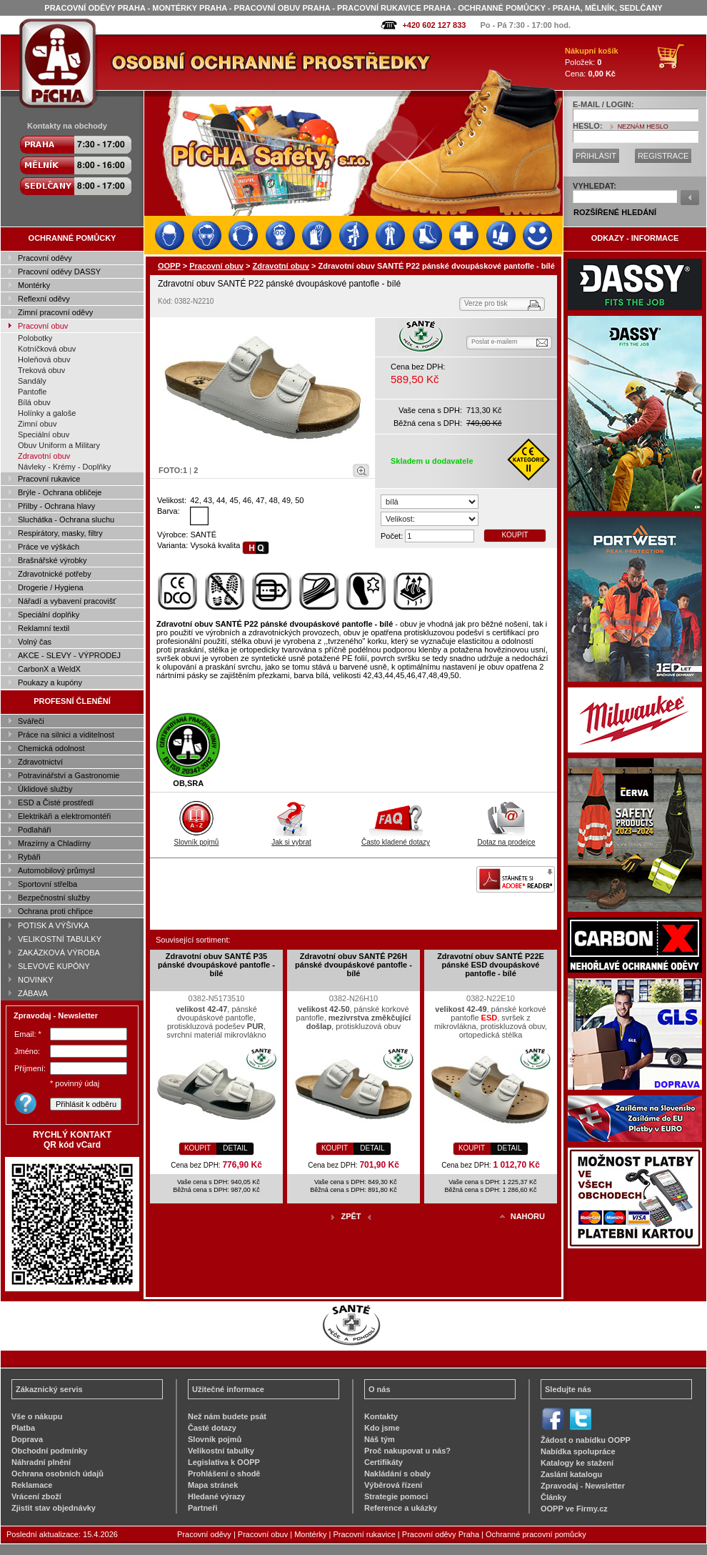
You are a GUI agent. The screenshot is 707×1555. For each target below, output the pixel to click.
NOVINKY (36, 979)
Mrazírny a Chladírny (54, 843)
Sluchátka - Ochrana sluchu (66, 519)
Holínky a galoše (47, 413)
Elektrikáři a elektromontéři (64, 816)
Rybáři (29, 857)
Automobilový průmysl (56, 870)
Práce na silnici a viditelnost (66, 734)
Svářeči (31, 721)
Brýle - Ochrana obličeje (59, 492)
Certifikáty (383, 1462)
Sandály (32, 381)
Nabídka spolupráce (578, 1451)
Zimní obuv (37, 423)
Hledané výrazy (216, 1496)
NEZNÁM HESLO (643, 126)
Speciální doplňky (48, 614)
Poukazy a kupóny (50, 682)
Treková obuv (41, 370)
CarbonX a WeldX (49, 669)
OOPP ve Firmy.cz (574, 1508)
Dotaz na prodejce (506, 838)
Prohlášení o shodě (224, 1473)
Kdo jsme (382, 1428)
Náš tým (379, 1439)
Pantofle (32, 391)
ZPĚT (351, 1216)
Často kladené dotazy (395, 838)
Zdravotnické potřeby (54, 574)
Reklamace (32, 1485)
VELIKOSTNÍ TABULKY (59, 939)
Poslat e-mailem (494, 341)
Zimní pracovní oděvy (55, 312)
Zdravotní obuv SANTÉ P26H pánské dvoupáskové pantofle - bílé (353, 965)
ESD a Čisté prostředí (56, 802)
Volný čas (34, 641)
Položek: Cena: (591, 62)
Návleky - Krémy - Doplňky (64, 466)
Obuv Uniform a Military (59, 445)
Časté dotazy (212, 1428)
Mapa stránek (213, 1485)
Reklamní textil (43, 628)
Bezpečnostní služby (54, 897)
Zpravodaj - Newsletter (583, 1485)
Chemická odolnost (51, 748)
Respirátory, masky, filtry (60, 533)
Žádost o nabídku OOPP (586, 1440)
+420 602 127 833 (434, 25)
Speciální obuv (43, 434)
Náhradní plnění (41, 1462)
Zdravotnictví (40, 761)
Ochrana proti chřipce (55, 911)
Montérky (34, 285)
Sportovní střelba (47, 884)
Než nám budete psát (227, 1416)
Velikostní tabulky (221, 1450)
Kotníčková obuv (47, 348)
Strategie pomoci (396, 1496)
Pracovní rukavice (49, 479)
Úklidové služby (45, 789)
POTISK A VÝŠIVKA (53, 925)
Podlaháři (34, 829)
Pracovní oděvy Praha (440, 1534)
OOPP (169, 266)
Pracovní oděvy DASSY (59, 271)
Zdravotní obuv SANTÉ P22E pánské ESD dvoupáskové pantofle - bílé (490, 965)
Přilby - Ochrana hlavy (56, 506)
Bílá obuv (34, 402)
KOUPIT (514, 535)
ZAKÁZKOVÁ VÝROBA (59, 952)
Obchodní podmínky (49, 1450)
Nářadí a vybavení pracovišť (67, 601)
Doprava (27, 1439)
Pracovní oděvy (45, 258)
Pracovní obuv (43, 326)
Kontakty (381, 1416)
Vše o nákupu (37, 1416)
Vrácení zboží (36, 1496)
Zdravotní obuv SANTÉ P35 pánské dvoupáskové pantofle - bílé (216, 965)
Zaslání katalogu (571, 1474)
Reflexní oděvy (44, 298)
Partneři (203, 1508)
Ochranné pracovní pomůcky (536, 1534)
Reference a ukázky (400, 1508)
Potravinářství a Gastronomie (68, 775)
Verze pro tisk (486, 303)
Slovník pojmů (196, 838)
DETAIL (235, 1148)
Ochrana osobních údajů (57, 1473)
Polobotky (35, 338)
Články (553, 1497)
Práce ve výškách (48, 546)
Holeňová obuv (44, 359)
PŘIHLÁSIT (596, 155)
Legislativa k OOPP (224, 1462)
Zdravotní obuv (44, 456)
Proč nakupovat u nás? (407, 1450)
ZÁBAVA (33, 993)
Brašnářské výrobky (52, 560)
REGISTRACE (663, 155)
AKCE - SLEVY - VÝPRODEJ (69, 655)
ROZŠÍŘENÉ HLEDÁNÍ (614, 212)
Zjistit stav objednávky (53, 1508)
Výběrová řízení (393, 1485)
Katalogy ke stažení (577, 1463)
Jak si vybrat (291, 838)
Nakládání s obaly (397, 1473)
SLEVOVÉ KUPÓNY (54, 966)
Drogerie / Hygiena (51, 587)
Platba (23, 1428)
